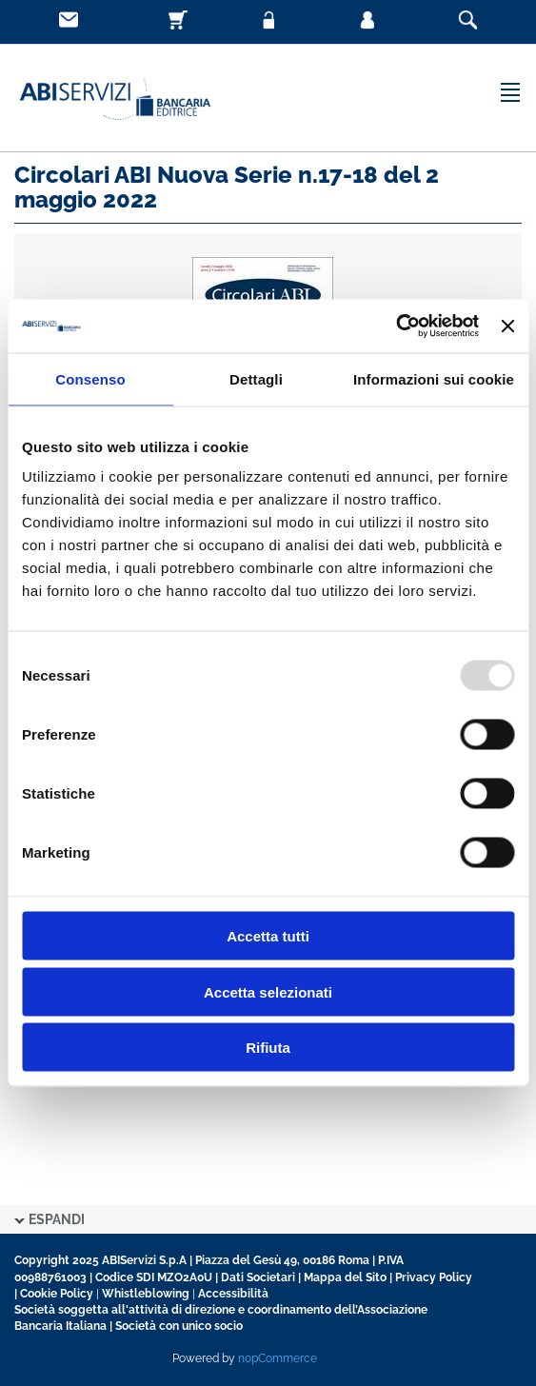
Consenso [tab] (90, 378)
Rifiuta (268, 1048)
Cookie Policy (56, 1293)
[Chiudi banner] (507, 325)
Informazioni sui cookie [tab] (433, 378)
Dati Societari (258, 1277)
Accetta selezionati (268, 991)
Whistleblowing (145, 1293)
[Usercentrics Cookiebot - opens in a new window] (395, 326)
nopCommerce (277, 1358)
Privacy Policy (433, 1277)
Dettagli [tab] (256, 378)
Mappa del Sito (345, 1277)
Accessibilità (233, 1293)
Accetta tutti (268, 936)
